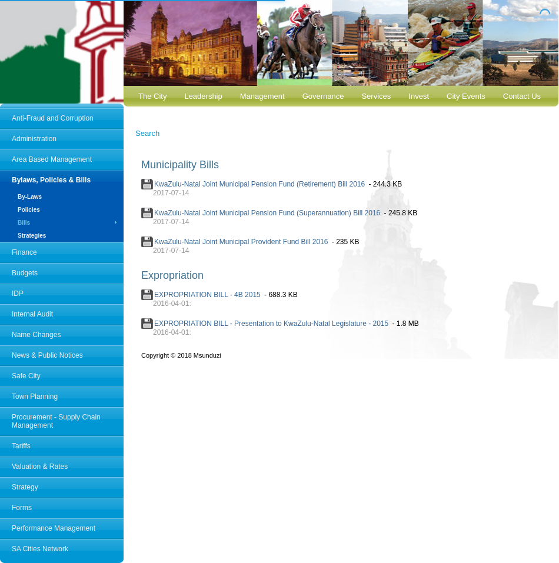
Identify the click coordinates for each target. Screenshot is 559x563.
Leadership (203, 96)
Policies (29, 209)
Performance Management (53, 528)
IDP (18, 293)
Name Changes (36, 335)
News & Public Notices (47, 355)
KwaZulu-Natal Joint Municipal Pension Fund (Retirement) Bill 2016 (259, 184)
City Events (466, 96)
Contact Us (522, 96)
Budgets (25, 273)
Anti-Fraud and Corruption (53, 118)
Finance (24, 252)
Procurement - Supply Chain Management (56, 421)
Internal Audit (32, 314)
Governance (323, 96)
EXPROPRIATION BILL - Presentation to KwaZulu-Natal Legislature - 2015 (271, 323)
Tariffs (21, 446)
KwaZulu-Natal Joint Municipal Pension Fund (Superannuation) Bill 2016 (267, 213)
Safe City (26, 376)
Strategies (32, 235)
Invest (418, 96)
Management (262, 96)
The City (152, 96)
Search (147, 133)
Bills (24, 222)
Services (376, 96)
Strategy (25, 487)
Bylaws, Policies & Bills (51, 180)
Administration (34, 139)
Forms (22, 508)
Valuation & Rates (40, 466)
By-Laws (30, 197)
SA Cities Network (40, 549)
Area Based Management (52, 159)
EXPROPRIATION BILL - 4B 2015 (207, 295)
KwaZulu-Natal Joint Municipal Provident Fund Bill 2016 (241, 242)
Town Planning (35, 396)
